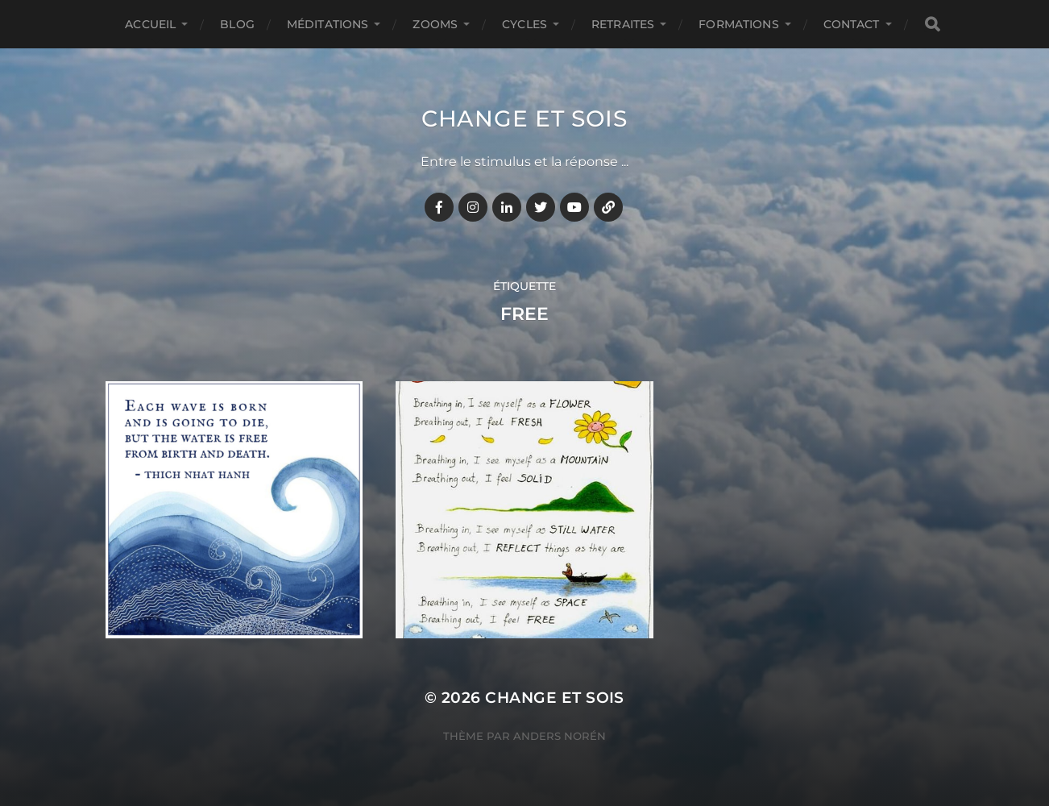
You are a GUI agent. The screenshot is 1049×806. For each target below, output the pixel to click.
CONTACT (851, 24)
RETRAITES (622, 24)
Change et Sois (524, 118)
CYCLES (524, 24)
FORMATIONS (738, 24)
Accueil (150, 24)
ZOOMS (435, 24)
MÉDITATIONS (328, 24)
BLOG (237, 24)
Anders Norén (559, 735)
